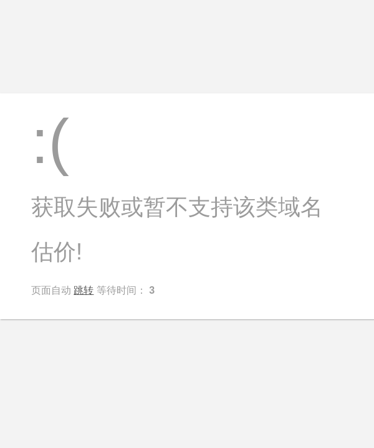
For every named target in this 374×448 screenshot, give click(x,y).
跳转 (84, 290)
